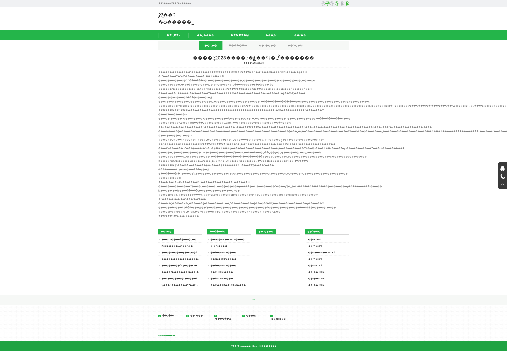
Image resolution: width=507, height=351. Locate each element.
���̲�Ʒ (271, 35)
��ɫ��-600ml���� (223, 252)
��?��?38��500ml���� (227, 239)
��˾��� (194, 315)
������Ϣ (240, 35)
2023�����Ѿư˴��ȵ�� (177, 246)
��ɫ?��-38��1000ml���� (228, 285)
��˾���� (205, 35)
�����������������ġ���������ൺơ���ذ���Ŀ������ (182, 259)
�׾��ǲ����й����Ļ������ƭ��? (182, 239)
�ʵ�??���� (218, 246)
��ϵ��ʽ (300, 35)
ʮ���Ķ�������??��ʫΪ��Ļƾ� (182, 285)
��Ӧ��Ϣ (295, 45)
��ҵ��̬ (210, 45)
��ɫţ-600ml (314, 239)
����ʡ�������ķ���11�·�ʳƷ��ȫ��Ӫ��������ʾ (182, 272)
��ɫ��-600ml (316, 272)
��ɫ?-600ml (315, 246)
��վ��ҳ (173, 35)
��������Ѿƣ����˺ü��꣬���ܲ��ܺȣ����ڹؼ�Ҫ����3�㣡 (182, 265)
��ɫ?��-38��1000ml (321, 252)
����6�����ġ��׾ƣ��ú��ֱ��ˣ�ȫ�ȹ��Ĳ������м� (182, 252)
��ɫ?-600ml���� (221, 272)
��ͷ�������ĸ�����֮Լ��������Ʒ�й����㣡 (182, 278)
